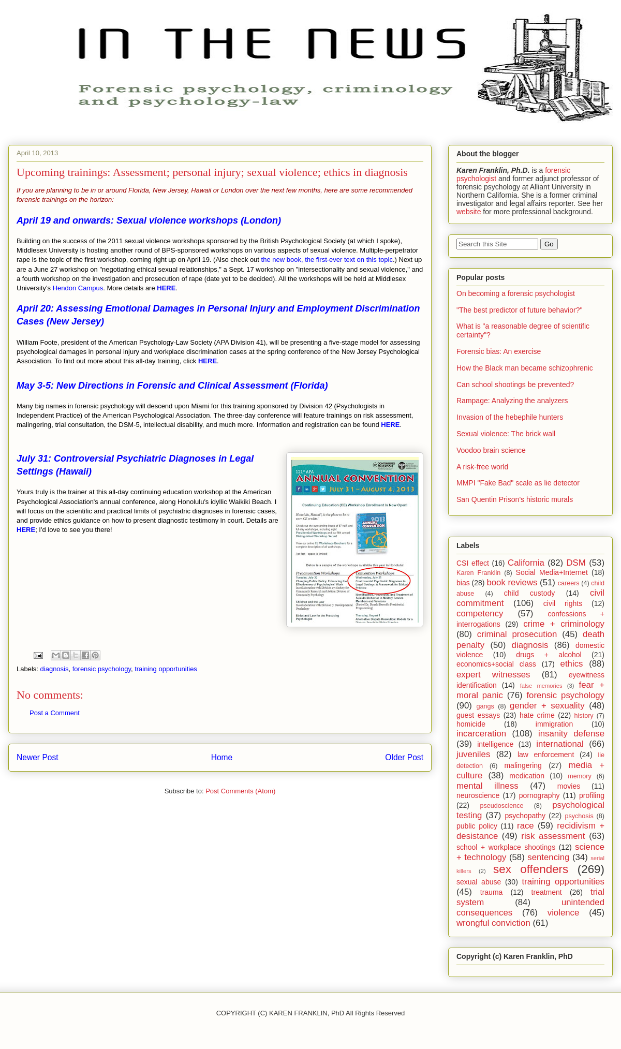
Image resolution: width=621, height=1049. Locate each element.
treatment (546, 892)
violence (564, 913)
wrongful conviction (493, 923)
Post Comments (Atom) (240, 791)
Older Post (404, 757)
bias (463, 583)
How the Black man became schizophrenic (524, 368)
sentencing (548, 857)
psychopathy (525, 815)
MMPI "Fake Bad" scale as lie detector (518, 483)
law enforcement (546, 754)
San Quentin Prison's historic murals (514, 499)
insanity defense (571, 733)
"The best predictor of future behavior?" (519, 310)
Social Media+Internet (552, 572)
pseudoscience (501, 805)
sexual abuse (478, 882)
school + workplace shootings (505, 847)
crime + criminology (563, 624)
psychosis (579, 816)
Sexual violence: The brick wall (505, 434)
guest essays (478, 715)
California (526, 563)
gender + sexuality (547, 706)
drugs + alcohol (548, 655)
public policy (476, 826)
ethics (571, 664)
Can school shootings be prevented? (515, 384)
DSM (576, 563)
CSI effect (472, 563)
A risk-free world (482, 467)
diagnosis (54, 669)
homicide (470, 724)
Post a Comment (54, 713)
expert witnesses (493, 674)
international (559, 744)
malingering (522, 765)
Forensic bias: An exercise (498, 351)
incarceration (481, 733)
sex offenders (530, 869)
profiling (591, 795)
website (468, 212)
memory (579, 776)
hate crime (537, 715)
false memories (541, 686)
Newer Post (37, 757)
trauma (491, 892)
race (525, 826)
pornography (539, 795)
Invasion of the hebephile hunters (509, 417)
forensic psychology (101, 669)
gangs (485, 706)
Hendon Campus (78, 288)
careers (569, 583)
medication (526, 776)
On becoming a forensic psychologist (515, 293)
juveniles (473, 754)
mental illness (487, 786)
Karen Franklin (478, 573)
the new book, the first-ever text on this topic (327, 259)
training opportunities (166, 669)
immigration (554, 724)
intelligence (495, 744)
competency (479, 613)
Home (222, 757)
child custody (529, 593)
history (584, 715)
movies (568, 786)
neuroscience (477, 795)
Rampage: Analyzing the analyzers (512, 400)
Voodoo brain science (491, 450)
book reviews (511, 582)
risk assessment (553, 836)
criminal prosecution (517, 634)
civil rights (562, 603)
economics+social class (496, 664)
